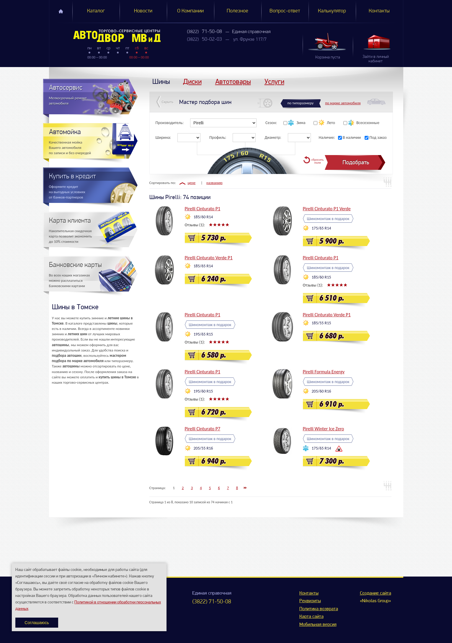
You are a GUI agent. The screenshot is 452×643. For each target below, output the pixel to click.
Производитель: (170, 122)
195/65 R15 (203, 334)
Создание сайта (375, 593)
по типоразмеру (301, 103)
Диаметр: (273, 137)
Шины (161, 81)
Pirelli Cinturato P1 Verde (327, 208)
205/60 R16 (321, 391)
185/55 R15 (321, 322)
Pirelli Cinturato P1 (203, 208)
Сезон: (271, 122)
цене (191, 182)
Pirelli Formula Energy (324, 372)
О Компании (190, 11)
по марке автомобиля (342, 103)
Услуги (274, 81)
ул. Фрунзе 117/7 (250, 39)
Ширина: (163, 137)
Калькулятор (332, 11)
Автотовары (233, 81)
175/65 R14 (321, 228)
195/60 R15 (203, 391)
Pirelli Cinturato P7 (203, 429)
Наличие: (327, 137)
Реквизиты (310, 601)
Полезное (237, 11)
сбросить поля (317, 161)
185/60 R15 (321, 277)
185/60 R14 (203, 216)
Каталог (96, 11)
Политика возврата (318, 609)
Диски (192, 81)
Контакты (379, 11)
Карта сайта (311, 616)
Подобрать (355, 162)
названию (214, 182)
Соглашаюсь (37, 622)
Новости (143, 11)
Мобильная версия (318, 624)
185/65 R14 (203, 265)
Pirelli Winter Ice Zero (323, 429)
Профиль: (217, 137)
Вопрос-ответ (285, 11)
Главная (60, 11)
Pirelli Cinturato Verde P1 (209, 258)
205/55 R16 (203, 448)
